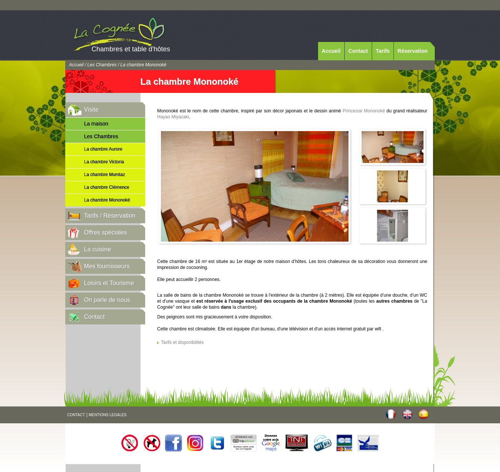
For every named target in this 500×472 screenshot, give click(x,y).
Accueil (331, 51)
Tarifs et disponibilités (182, 342)
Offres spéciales (105, 232)
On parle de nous (107, 300)
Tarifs (383, 51)
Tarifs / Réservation (109, 215)
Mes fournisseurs (107, 266)
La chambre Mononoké (107, 200)
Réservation (413, 51)
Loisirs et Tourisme (109, 283)
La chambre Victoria (104, 161)
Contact (358, 51)
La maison (96, 124)
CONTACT (76, 415)
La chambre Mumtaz (104, 174)
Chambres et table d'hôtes (131, 49)
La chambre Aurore (103, 149)
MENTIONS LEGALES (107, 415)
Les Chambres (102, 64)
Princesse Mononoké (363, 111)
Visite (91, 109)
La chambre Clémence (106, 187)
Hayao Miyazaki (173, 116)
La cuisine (97, 249)
